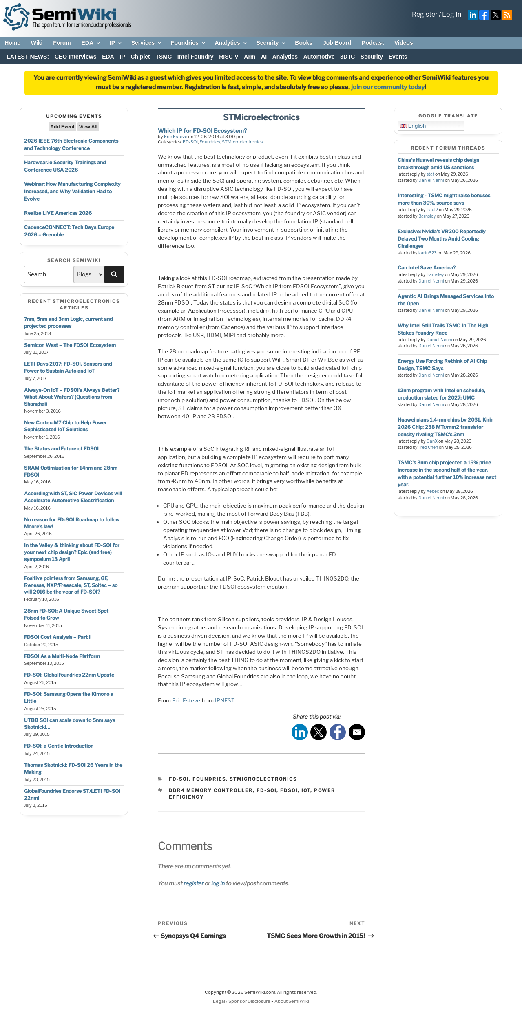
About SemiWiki (291, 1001)
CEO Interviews (76, 56)
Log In (451, 14)
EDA (91, 43)
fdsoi (289, 790)
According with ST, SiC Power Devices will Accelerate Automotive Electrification (73, 496)
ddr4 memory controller (211, 790)
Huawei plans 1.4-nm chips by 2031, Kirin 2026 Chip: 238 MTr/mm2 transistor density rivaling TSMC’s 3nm (445, 427)
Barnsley (427, 216)
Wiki (37, 43)
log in (218, 883)
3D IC (347, 56)
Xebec (433, 491)
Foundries (188, 43)
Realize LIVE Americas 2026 (58, 213)
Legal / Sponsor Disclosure (242, 1001)
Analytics (231, 43)
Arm (249, 56)
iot (305, 790)
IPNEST (225, 700)
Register (425, 14)
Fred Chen (428, 447)
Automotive (319, 56)
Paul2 (432, 209)
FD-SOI (190, 142)
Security (271, 43)
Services (147, 43)
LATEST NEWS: (28, 56)
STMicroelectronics (242, 142)
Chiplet (140, 56)
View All (88, 127)
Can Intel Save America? (427, 268)
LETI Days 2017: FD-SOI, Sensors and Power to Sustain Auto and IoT (68, 367)
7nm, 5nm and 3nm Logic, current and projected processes (68, 322)
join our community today (388, 87)
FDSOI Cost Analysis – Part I (57, 637)
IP (116, 43)
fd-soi (266, 790)
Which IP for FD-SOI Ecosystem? (202, 130)
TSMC (163, 56)
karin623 (427, 253)
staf (430, 174)
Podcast (373, 43)
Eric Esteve (175, 136)
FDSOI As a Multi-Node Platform (62, 656)
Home (12, 43)
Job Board (337, 43)
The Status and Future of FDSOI (61, 449)
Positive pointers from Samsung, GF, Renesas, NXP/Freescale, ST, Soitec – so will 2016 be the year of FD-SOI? (70, 585)
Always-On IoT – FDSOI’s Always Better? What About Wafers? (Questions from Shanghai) (71, 397)
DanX (432, 441)
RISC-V (228, 56)
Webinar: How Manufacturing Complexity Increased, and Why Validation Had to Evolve (72, 191)
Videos (403, 43)
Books (303, 43)
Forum (62, 43)
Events (398, 56)
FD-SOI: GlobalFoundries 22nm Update (69, 675)
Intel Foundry (195, 56)
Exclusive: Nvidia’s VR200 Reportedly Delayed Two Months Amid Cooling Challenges (442, 238)
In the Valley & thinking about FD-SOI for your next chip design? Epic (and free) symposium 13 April (71, 552)
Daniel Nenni (431, 180)
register (193, 883)
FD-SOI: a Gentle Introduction (58, 746)
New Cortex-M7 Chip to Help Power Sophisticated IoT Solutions (65, 426)
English (413, 125)
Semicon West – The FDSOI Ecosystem (70, 345)
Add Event (62, 127)
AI (264, 56)
